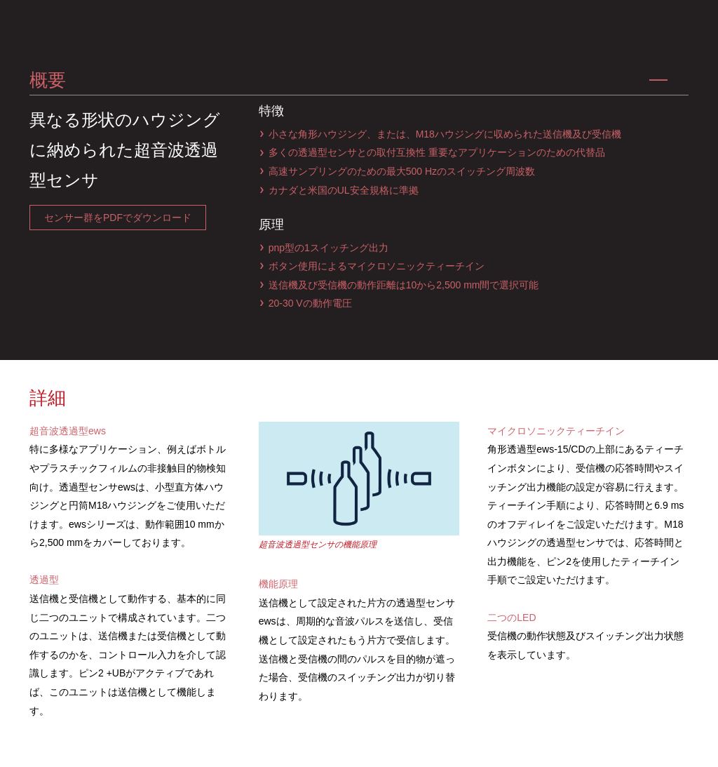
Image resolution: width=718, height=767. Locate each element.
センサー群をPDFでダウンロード (117, 217)
